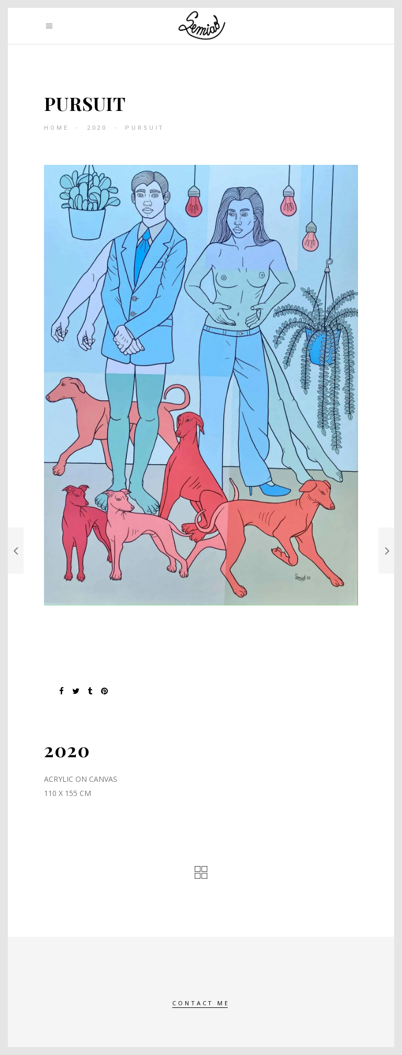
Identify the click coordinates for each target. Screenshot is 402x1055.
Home (56, 128)
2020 (97, 128)
